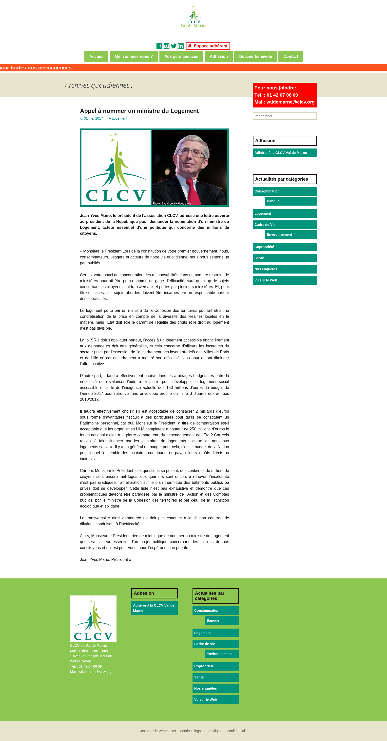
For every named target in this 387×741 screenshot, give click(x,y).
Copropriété (264, 247)
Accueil (96, 56)
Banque (273, 201)
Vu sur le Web (265, 280)
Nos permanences (181, 56)
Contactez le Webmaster (157, 731)
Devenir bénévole (255, 56)
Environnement (279, 234)
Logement (119, 118)
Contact (290, 56)
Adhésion (219, 56)
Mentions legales (192, 731)
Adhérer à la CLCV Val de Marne (280, 153)
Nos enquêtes (265, 269)
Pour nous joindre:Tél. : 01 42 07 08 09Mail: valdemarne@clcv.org (284, 95)
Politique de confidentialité (228, 731)
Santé (259, 258)
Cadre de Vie (264, 225)
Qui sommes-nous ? (134, 56)
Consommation (267, 191)
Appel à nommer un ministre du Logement (139, 110)
